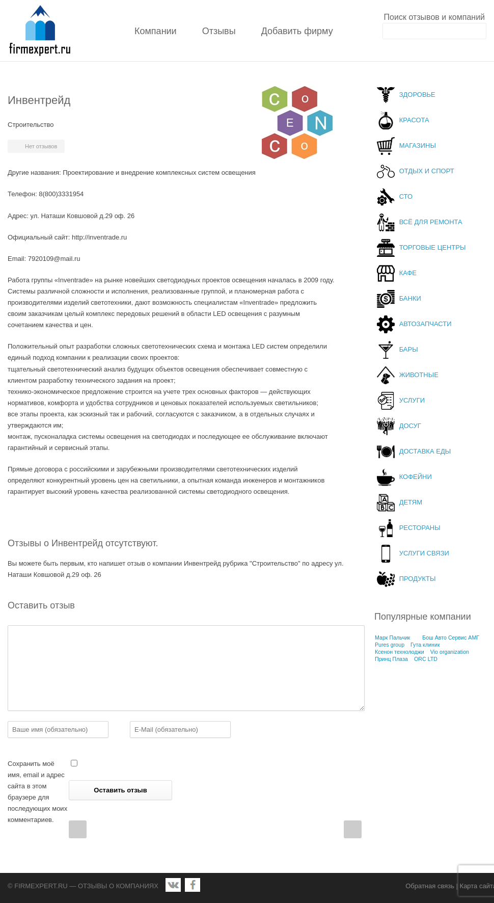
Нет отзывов (41, 146)
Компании (155, 31)
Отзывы (219, 31)
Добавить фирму (297, 31)
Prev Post (78, 829)
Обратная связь (429, 886)
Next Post (353, 829)
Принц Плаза (391, 659)
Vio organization (449, 652)
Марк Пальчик (392, 637)
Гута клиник (425, 645)
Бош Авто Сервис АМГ (450, 637)
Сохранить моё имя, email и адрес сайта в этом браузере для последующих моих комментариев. (37, 792)
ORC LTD (425, 659)
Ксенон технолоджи (399, 652)
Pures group (389, 645)
